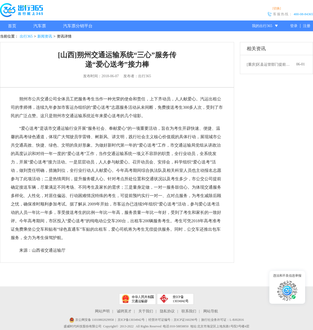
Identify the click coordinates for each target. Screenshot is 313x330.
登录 (293, 26)
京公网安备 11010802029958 (91, 320)
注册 (306, 26)
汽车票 (39, 26)
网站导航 (210, 311)
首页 (12, 26)
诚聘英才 (124, 311)
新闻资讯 (44, 36)
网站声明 (102, 311)
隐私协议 (167, 311)
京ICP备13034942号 (131, 320)
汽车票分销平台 (78, 26)
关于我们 (145, 311)
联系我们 (188, 311)
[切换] (276, 8)
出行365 (26, 36)
